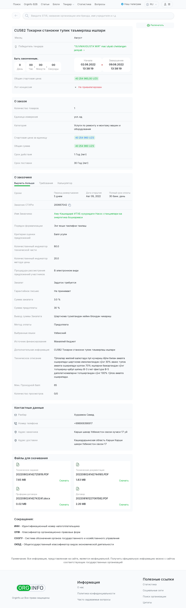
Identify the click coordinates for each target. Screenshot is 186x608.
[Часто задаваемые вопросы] (96, 600)
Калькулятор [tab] (65, 183)
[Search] (102, 16)
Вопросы (100, 4)
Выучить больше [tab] (24, 183)
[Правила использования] (96, 593)
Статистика (84, 4)
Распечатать (155, 25)
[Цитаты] (158, 603)
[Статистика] (158, 584)
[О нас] (96, 587)
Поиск (16, 4)
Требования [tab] (46, 183)
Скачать (64, 480)
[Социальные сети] (158, 590)
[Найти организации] (31, 588)
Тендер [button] (69, 4)
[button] (167, 4)
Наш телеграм (131, 4)
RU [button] (152, 4)
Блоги (56, 4)
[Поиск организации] (158, 597)
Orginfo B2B (30, 4)
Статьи (45, 4)
